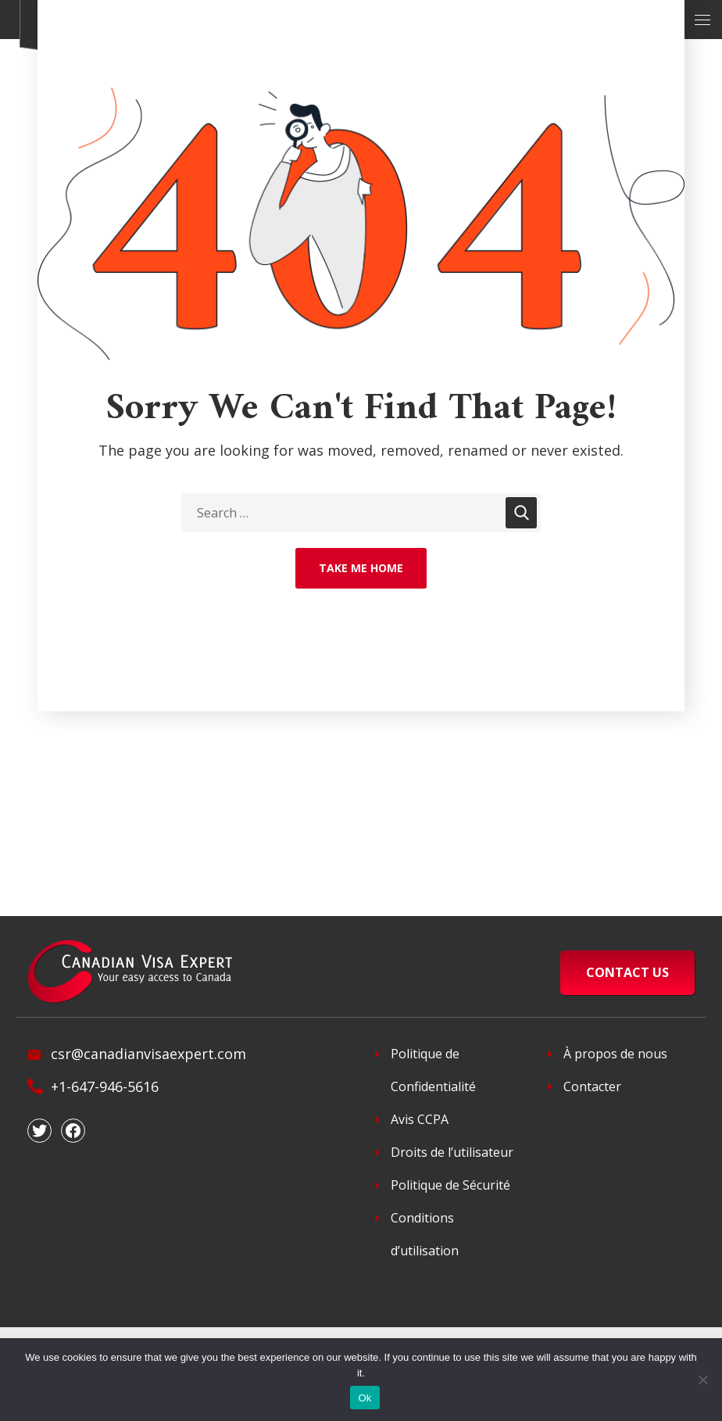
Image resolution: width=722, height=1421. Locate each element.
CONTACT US (627, 972)
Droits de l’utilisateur (452, 1152)
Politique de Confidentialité (433, 1070)
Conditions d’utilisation (425, 1234)
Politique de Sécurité (450, 1185)
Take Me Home (361, 567)
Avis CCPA (420, 1119)
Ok (364, 1398)
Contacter (592, 1086)
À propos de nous (615, 1053)
